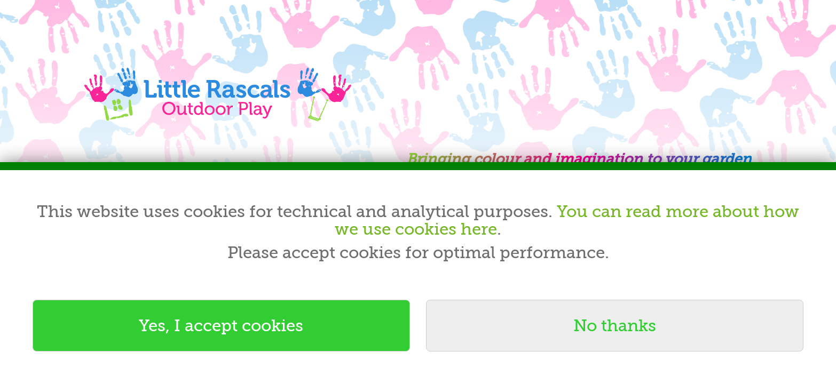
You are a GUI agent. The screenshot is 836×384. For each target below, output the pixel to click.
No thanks (614, 325)
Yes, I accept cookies (221, 325)
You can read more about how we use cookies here (567, 220)
